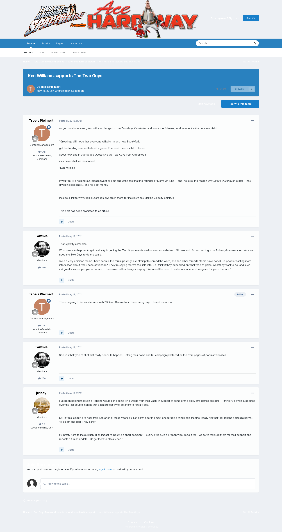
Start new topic (206, 103)
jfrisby (41, 393)
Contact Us (134, 522)
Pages (59, 43)
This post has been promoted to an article (84, 210)
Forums (28, 52)
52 (42, 424)
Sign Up (251, 18)
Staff (42, 52)
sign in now (105, 469)
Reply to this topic (240, 103)
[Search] (214, 43)
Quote (71, 221)
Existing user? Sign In (225, 18)
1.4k (42, 151)
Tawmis (41, 236)
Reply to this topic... (57, 483)
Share (221, 88)
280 (42, 267)
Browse (30, 45)
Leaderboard (79, 52)
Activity (46, 43)
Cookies (149, 522)
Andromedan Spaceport (69, 90)
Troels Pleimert (50, 86)
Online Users (58, 52)
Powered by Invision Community (141, 526)
